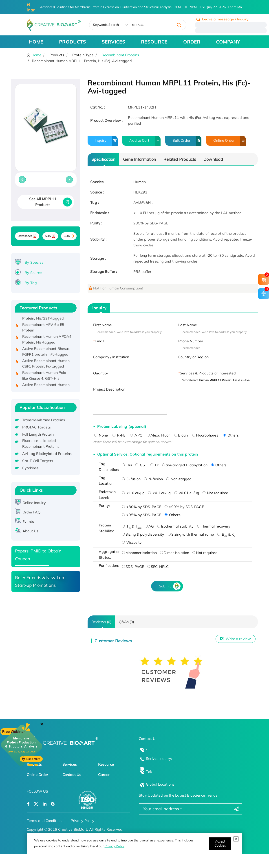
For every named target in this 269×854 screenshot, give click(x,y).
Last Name (187, 325)
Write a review (235, 639)
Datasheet (25, 236)
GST (141, 465)
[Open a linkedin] (44, 804)
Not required (215, 493)
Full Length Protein (38, 434)
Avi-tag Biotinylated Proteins (47, 453)
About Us (30, 531)
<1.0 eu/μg (133, 493)
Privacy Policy (114, 846)
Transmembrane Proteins (43, 420)
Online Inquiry (34, 502)
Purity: (104, 505)
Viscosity (132, 542)
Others (231, 435)
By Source (33, 272)
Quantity (100, 373)
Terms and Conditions (45, 820)
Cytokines (30, 468)
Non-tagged (179, 479)
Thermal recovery (214, 526)
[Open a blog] (53, 804)
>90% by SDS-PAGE (184, 506)
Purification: (109, 565)
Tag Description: (109, 467)
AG (149, 526)
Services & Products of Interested (208, 373)
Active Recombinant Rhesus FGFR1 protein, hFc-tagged (46, 353)
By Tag (31, 282)
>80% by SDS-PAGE (141, 506)
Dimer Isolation (174, 552)
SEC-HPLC (158, 566)
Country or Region (193, 357)
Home (36, 55)
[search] (179, 25)
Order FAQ (31, 512)
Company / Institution (111, 357)
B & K (226, 534)
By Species (34, 262)
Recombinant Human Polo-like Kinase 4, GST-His (45, 377)
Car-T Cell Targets (37, 461)
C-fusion (131, 479)
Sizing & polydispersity (143, 534)
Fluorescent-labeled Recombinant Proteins (41, 443)
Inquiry (106, 141)
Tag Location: (106, 481)
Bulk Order (187, 141)
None (101, 435)
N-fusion (153, 479)
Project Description (109, 389)
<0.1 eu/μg (159, 493)
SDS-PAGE (133, 566)
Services (69, 764)
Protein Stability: (106, 528)
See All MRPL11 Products (42, 202)
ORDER (192, 42)
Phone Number (190, 341)
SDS (48, 236)
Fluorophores (205, 435)
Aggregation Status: (109, 554)
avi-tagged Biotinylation (184, 465)
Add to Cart (145, 141)
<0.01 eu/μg (186, 493)
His (127, 465)
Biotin (181, 435)
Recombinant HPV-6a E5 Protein (43, 328)
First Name (102, 325)
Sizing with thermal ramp (191, 534)
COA (67, 236)
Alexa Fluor (158, 435)
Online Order (229, 141)
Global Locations (160, 784)
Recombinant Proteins (120, 55)
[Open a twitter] (36, 804)
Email (99, 341)
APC (136, 435)
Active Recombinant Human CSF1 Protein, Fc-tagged (46, 364)
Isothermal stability (175, 526)
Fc (154, 465)
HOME (36, 42)
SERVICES (113, 42)
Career (104, 774)
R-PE (119, 435)
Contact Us (71, 774)
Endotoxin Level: (107, 494)
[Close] (220, 843)
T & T (131, 526)
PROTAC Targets (36, 427)
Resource (106, 764)
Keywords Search (106, 25)
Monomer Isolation (139, 552)
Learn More (236, 7)
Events (28, 521)
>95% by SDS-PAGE (141, 515)
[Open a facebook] (28, 804)
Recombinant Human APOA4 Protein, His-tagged (46, 340)
